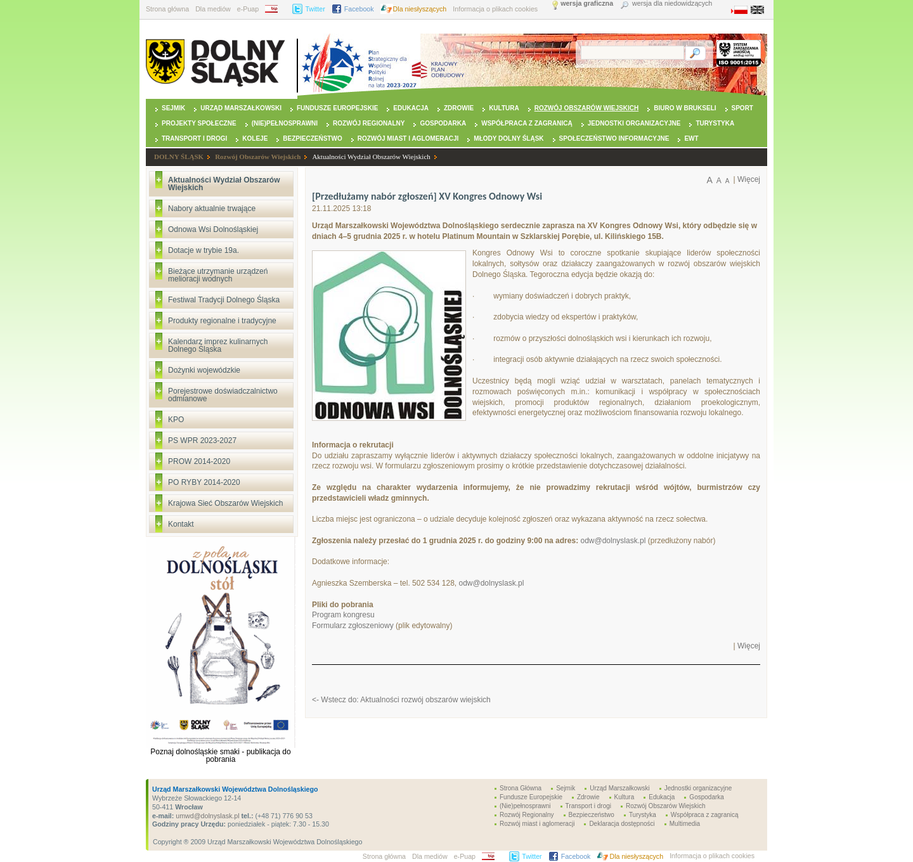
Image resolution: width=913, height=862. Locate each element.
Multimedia (685, 823)
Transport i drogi (194, 138)
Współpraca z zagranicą (527, 123)
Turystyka (715, 123)
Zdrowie (459, 108)
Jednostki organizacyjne (634, 123)
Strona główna (167, 9)
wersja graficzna (586, 3)
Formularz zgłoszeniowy (353, 625)
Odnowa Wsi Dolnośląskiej (213, 229)
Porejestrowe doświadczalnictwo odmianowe (223, 395)
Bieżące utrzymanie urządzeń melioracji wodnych (218, 275)
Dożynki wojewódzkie (204, 370)
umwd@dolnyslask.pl (206, 816)
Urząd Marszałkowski (241, 108)
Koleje (255, 138)
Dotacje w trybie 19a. (203, 250)
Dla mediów (213, 9)
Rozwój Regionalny (369, 123)
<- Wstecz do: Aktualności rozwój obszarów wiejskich (401, 699)
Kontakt (181, 524)
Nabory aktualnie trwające (212, 208)
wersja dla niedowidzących (672, 3)
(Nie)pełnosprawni (285, 123)
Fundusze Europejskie (337, 108)
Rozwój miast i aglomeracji (408, 138)
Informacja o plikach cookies (495, 9)
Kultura (504, 108)
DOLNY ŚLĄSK (179, 156)
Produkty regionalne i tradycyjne (222, 320)
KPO (176, 419)
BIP (275, 9)
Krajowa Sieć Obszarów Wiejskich (225, 503)
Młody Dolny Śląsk (508, 138)
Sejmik (173, 108)
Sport (742, 108)
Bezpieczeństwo (312, 138)
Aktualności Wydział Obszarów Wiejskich (371, 156)
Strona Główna (520, 788)
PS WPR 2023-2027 (202, 440)
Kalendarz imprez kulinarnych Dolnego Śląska (218, 345)
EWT (691, 138)
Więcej (748, 179)
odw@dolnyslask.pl (612, 540)
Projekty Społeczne (199, 123)
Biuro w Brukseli (685, 108)
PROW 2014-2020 (199, 461)
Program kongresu (343, 614)
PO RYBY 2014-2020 (204, 482)
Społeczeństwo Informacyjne (614, 138)
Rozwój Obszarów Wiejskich (586, 108)
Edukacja (411, 108)
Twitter (315, 9)
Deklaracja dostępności (621, 823)
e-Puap (248, 9)
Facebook (359, 9)
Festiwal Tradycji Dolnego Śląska (224, 299)
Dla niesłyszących (420, 9)
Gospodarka (443, 123)
